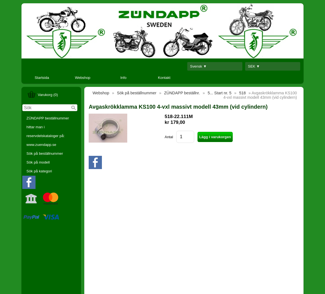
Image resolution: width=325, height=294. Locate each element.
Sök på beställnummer (44, 153)
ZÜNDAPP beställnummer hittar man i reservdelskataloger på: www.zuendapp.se (47, 131)
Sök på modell (38, 162)
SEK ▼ (254, 66)
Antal (169, 137)
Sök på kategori (39, 171)
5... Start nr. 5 (219, 93)
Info (123, 78)
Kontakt (164, 78)
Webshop (82, 78)
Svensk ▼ (198, 66)
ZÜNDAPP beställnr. (182, 93)
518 (242, 93)
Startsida (42, 78)
